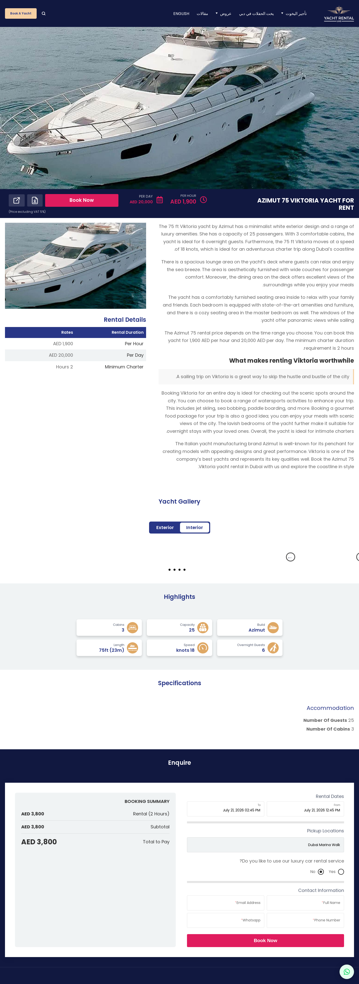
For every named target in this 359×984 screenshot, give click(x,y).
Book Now (87, 201)
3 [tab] (179, 569)
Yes (336, 872)
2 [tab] (184, 569)
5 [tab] (169, 569)
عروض (226, 13)
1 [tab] (189, 569)
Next (254, 557)
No (317, 872)
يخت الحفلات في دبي (256, 13)
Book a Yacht (20, 13)
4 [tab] (174, 569)
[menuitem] (181, 13)
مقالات (202, 13)
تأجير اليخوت (296, 13)
